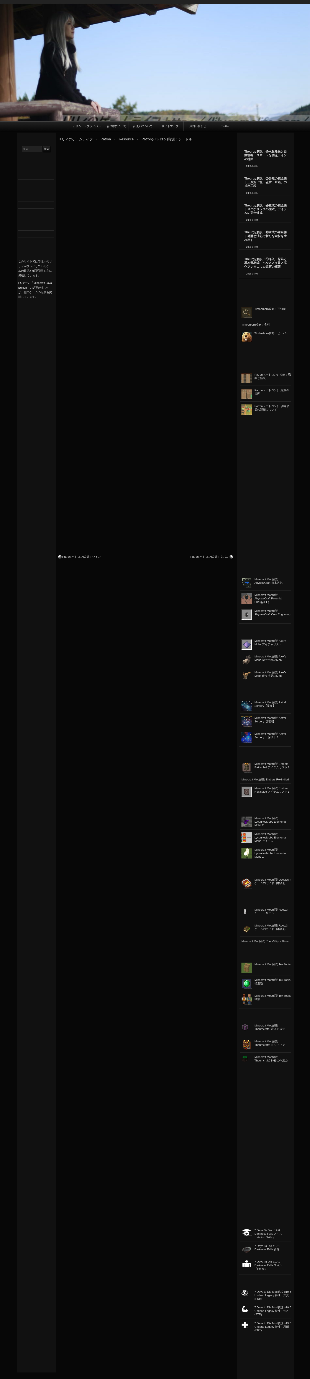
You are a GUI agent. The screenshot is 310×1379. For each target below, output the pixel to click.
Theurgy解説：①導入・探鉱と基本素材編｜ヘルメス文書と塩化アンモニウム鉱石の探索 (265, 262)
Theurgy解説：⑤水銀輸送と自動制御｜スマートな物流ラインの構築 (265, 155)
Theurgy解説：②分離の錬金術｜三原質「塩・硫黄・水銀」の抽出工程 (265, 182)
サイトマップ (170, 126)
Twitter (225, 126)
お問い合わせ (197, 126)
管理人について (143, 126)
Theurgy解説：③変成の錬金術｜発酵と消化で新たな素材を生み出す (265, 235)
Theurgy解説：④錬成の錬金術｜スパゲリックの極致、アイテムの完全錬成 (265, 209)
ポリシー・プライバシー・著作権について (99, 126)
